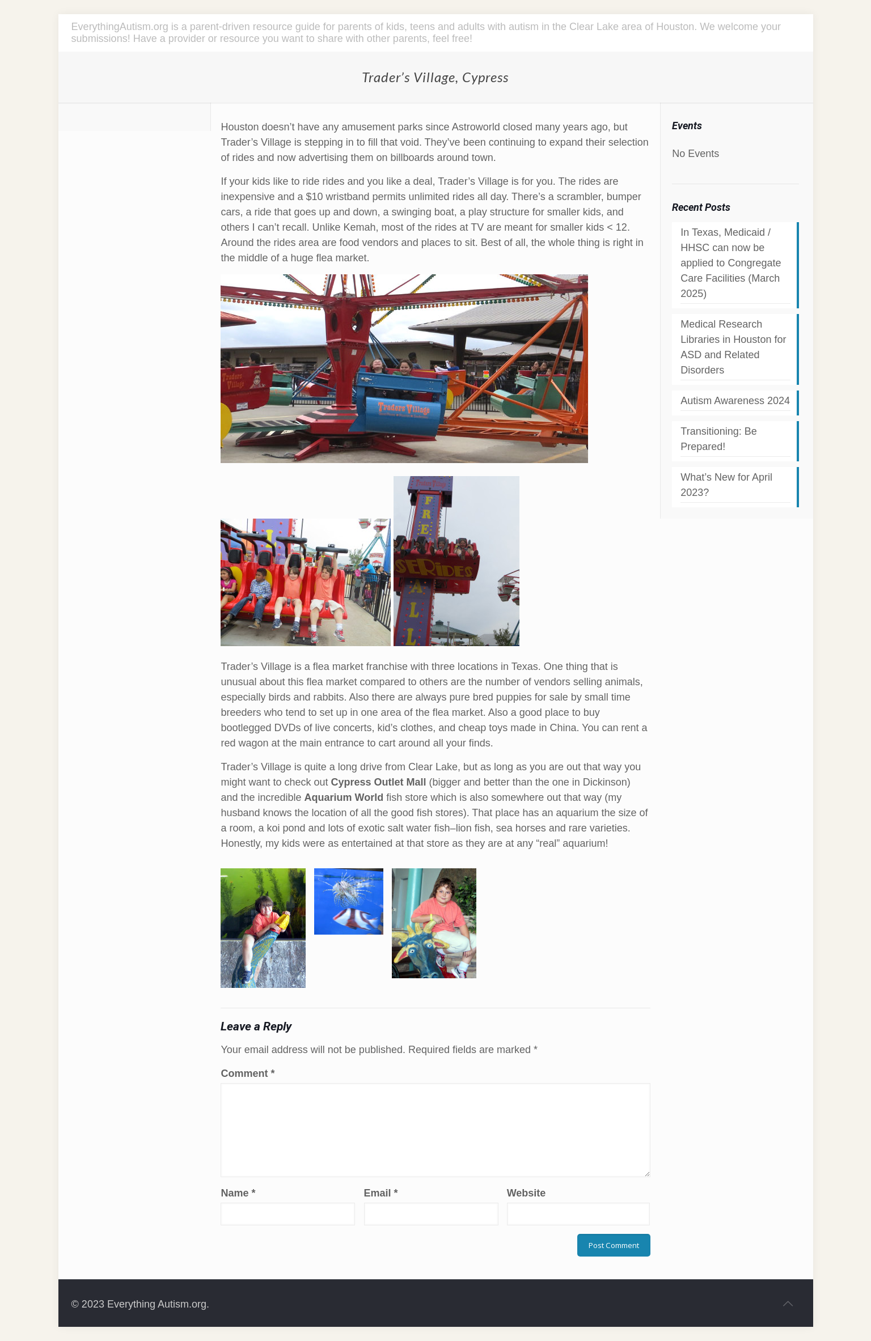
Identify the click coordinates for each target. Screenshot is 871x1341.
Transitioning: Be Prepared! (718, 439)
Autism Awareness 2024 (735, 400)
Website (526, 1193)
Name (238, 1193)
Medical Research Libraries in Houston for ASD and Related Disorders (733, 347)
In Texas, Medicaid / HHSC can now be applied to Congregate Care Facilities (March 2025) (730, 263)
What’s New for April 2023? (726, 485)
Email (381, 1193)
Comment (247, 1073)
